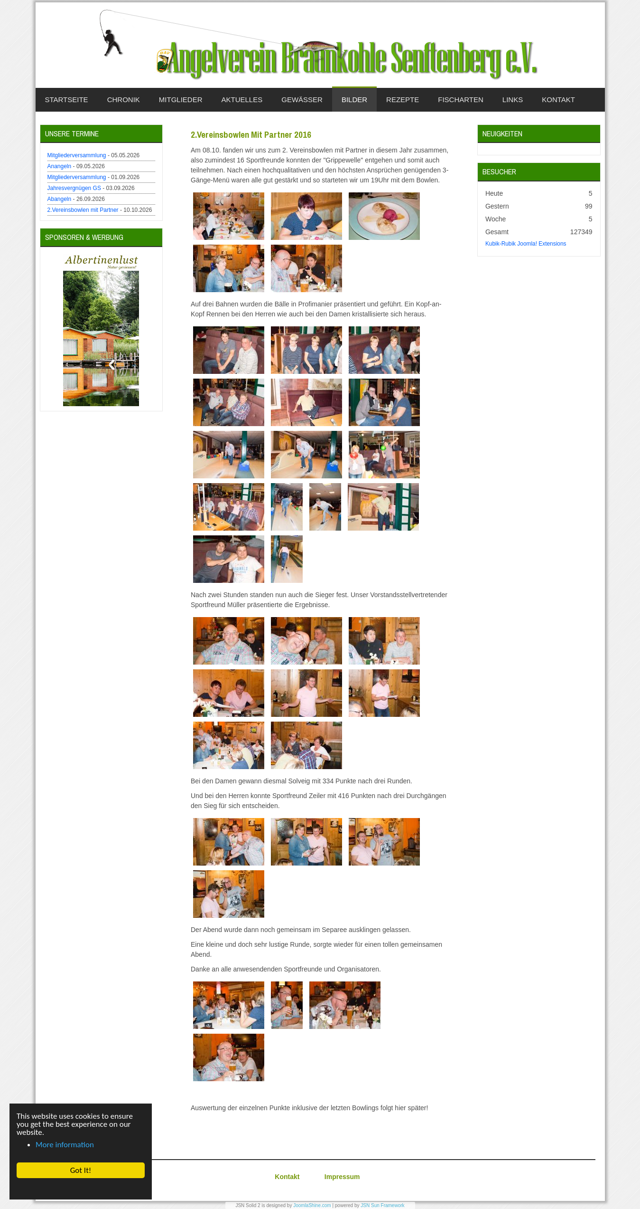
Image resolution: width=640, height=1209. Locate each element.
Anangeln (59, 166)
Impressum (342, 1176)
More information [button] (65, 1145)
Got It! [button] (80, 1170)
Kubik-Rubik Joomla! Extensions (525, 243)
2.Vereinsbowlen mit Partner (83, 210)
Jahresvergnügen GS (74, 188)
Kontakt (287, 1176)
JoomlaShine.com (312, 1205)
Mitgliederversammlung (76, 155)
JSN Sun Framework (382, 1205)
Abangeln (59, 199)
